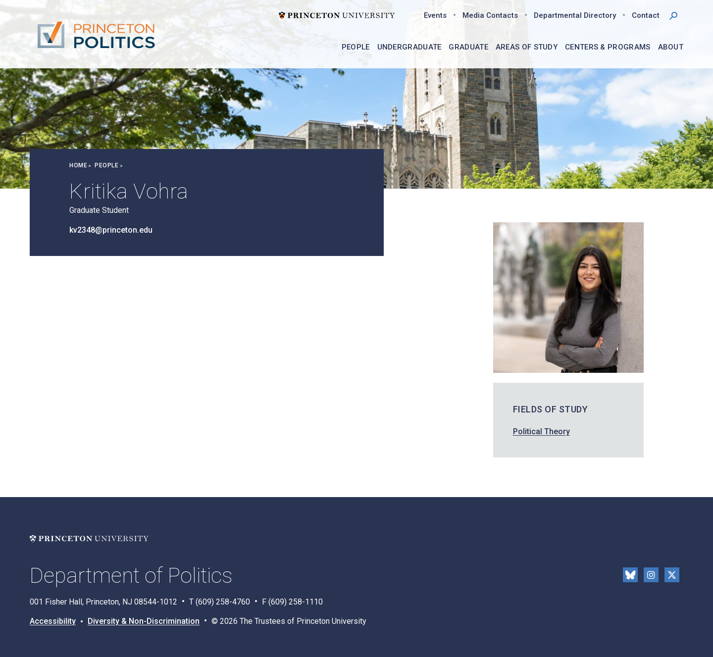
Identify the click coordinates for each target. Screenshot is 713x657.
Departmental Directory (575, 15)
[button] (673, 15)
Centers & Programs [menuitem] (607, 47)
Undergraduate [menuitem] (409, 47)
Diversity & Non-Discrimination (144, 621)
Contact (646, 15)
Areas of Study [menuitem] (527, 47)
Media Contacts (490, 15)
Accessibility (53, 621)
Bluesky (630, 574)
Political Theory (541, 431)
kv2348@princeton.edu (111, 230)
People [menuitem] (356, 47)
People (106, 165)
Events (435, 15)
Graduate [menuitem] (468, 47)
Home (78, 165)
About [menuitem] (671, 47)
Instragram (651, 574)
